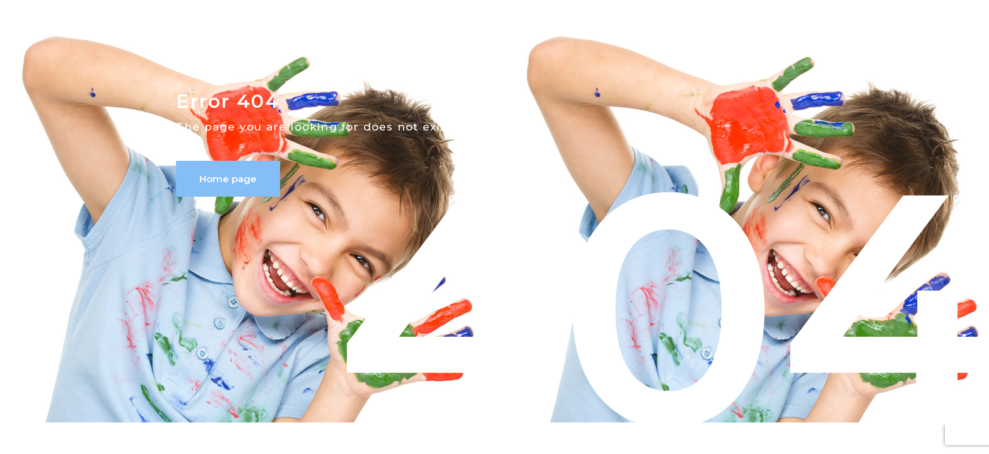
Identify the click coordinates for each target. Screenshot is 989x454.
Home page (228, 179)
